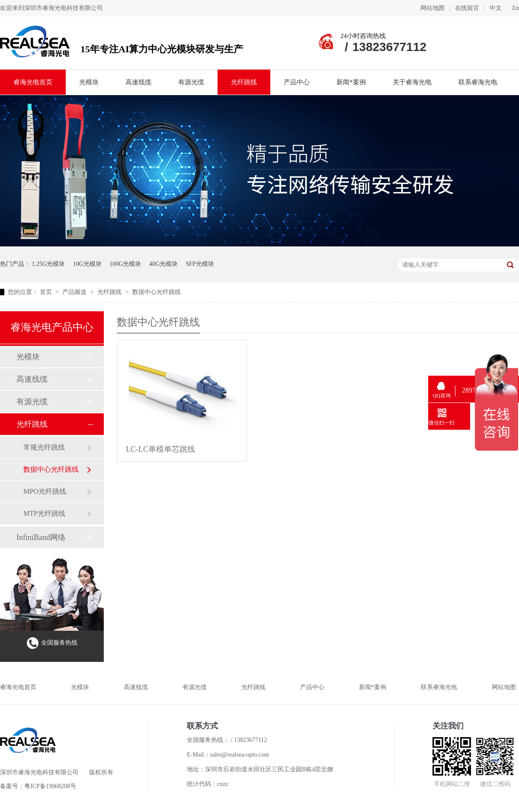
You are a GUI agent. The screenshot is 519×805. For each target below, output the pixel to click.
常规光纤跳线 (44, 447)
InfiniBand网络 (41, 537)
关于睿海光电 (412, 82)
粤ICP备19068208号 (50, 786)
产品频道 (75, 292)
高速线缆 (138, 82)
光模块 (89, 82)
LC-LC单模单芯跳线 (160, 449)
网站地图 (432, 8)
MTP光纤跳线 (44, 513)
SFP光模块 (200, 264)
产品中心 (297, 82)
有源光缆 (191, 82)
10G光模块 (87, 264)
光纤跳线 (244, 82)
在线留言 (467, 8)
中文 (496, 8)
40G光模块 (163, 264)
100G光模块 (125, 264)
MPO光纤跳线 (44, 491)
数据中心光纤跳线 (156, 292)
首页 (47, 292)
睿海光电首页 (32, 82)
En (515, 8)
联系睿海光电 (477, 82)
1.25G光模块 (48, 264)
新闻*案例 (351, 82)
